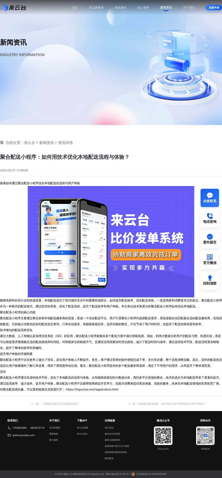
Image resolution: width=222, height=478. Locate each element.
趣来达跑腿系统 (112, 439)
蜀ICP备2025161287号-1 (118, 474)
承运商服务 (96, 7)
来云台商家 (82, 427)
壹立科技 (109, 427)
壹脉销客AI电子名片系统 (117, 446)
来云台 (29, 142)
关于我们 (189, 7)
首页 (75, 7)
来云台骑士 (82, 433)
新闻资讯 (166, 7)
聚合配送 (109, 458)
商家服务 (121, 7)
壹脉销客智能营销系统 (116, 452)
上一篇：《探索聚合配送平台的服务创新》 (55, 403)
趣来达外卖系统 (112, 433)
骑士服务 (143, 7)
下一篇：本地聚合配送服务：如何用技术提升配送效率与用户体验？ (166, 403)
